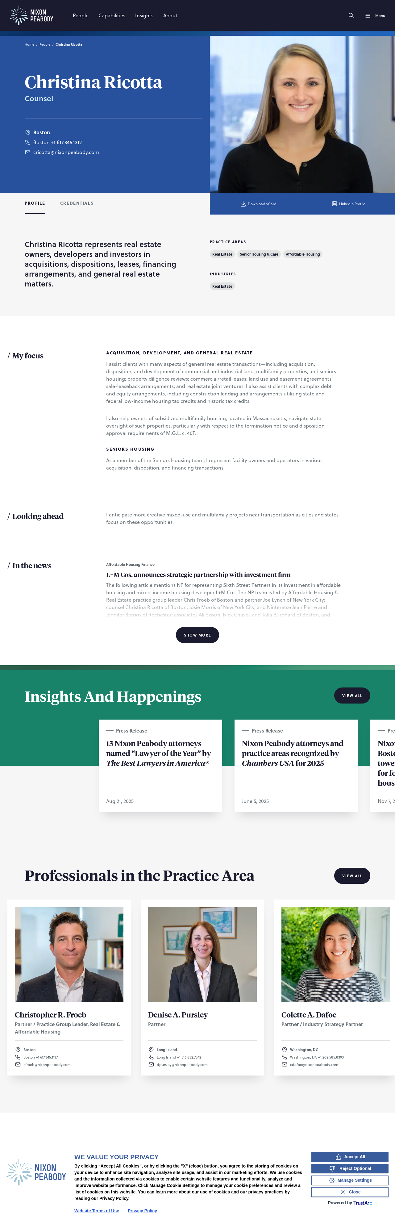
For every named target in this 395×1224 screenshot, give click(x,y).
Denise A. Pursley (178, 1014)
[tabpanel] (197, 440)
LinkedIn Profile (348, 203)
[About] (170, 15)
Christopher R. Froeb (50, 1014)
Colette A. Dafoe (308, 1014)
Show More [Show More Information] (197, 635)
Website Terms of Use (96, 1210)
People (45, 44)
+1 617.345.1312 (66, 142)
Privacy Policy (142, 1210)
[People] (81, 15)
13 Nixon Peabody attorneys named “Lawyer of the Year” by (158, 753)
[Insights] (144, 15)
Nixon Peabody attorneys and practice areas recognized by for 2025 (292, 753)
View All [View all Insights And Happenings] (352, 695)
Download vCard (258, 203)
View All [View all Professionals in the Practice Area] (352, 876)
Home (29, 44)
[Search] (351, 15)
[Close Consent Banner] (350, 1192)
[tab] (35, 204)
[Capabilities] (112, 15)
